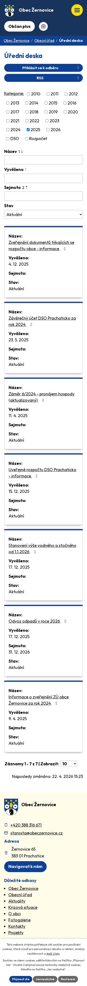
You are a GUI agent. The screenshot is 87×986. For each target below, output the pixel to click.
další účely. (53, 953)
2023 (54, 120)
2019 (53, 112)
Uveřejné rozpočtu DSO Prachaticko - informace (42, 473)
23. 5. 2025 (18, 340)
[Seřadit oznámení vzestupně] (22, 150)
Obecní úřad (44, 40)
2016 (72, 103)
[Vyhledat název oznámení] (43, 160)
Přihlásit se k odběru (51, 67)
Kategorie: (14, 93)
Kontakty (16, 926)
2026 (55, 129)
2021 (14, 120)
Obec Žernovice (16, 40)
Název (12, 151)
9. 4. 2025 (18, 718)
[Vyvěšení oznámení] (43, 178)
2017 (14, 112)
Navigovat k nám (25, 866)
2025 (35, 129)
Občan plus (19, 26)
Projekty (15, 932)
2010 (35, 94)
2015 (53, 103)
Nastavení (68, 979)
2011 (54, 94)
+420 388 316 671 (26, 825)
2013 (14, 103)
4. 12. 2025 (18, 264)
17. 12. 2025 (19, 567)
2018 (33, 112)
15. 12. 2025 (19, 491)
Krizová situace (22, 907)
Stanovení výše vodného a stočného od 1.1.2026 (42, 548)
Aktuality (16, 901)
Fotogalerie (19, 920)
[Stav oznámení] (43, 214)
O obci (14, 913)
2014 (33, 103)
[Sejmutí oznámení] (43, 196)
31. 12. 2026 (19, 652)
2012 (73, 94)
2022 (34, 120)
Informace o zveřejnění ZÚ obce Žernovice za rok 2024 (39, 700)
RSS (59, 78)
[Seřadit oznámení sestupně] (22, 152)
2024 (15, 129)
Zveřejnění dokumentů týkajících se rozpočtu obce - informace (41, 245)
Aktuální (16, 288)
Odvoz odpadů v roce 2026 (38, 621)
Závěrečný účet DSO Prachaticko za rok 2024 (42, 321)
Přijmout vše (20, 979)
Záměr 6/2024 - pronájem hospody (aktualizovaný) (41, 397)
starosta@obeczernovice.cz (36, 833)
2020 (73, 112)
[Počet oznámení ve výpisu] (68, 764)
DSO (14, 138)
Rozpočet (38, 138)
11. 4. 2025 (18, 415)
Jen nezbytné (45, 979)
